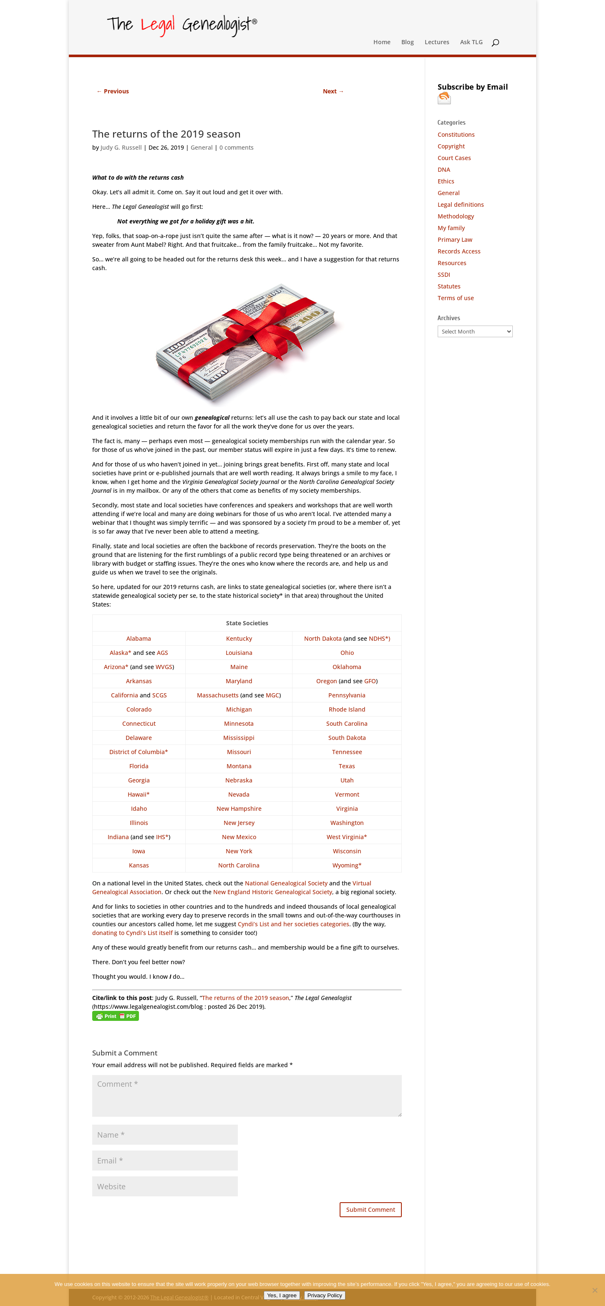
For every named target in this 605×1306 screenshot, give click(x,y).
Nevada (239, 794)
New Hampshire (239, 808)
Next (333, 91)
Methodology (456, 216)
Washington (347, 823)
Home (382, 42)
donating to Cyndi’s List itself (132, 933)
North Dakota (323, 638)
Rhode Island (347, 709)
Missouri (239, 752)
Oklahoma (347, 667)
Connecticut (139, 723)
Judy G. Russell (121, 147)
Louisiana (239, 653)
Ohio (347, 653)
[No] (594, 1290)
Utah (347, 780)
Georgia (139, 780)
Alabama (138, 638)
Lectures (437, 42)
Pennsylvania (347, 695)
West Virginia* (347, 837)
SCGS (159, 695)
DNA (444, 169)
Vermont (347, 794)
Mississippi (239, 738)
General (202, 147)
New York (239, 851)
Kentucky (239, 638)
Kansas (139, 865)
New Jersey (239, 823)
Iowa (138, 851)
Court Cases (454, 158)
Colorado (138, 709)
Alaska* (120, 653)
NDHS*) (379, 638)
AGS (162, 653)
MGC (272, 695)
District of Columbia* (138, 752)
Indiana (118, 837)
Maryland (239, 681)
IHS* (162, 837)
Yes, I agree (282, 1295)
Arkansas (139, 681)
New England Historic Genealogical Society (272, 892)
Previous (112, 91)
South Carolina (347, 723)
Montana (239, 766)
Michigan (239, 709)
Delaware (139, 738)
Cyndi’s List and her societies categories (293, 924)
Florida (139, 766)
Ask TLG (471, 42)
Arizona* (116, 667)
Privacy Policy (325, 1295)
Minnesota (239, 723)
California (124, 695)
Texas (347, 766)
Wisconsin (347, 851)
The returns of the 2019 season (245, 998)
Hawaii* (139, 794)
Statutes (449, 286)
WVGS (164, 667)
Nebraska (238, 780)
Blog (407, 42)
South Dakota (347, 738)
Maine (239, 667)
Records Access (459, 251)
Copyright (451, 146)
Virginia (347, 808)
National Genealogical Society (286, 883)
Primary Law (455, 239)
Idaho (139, 808)
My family (451, 228)
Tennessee (347, 752)
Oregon (326, 681)
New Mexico (239, 837)
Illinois (139, 823)
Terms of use (456, 298)
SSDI (444, 274)
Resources (452, 263)
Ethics (446, 181)
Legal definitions (461, 204)
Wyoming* (347, 865)
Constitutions (456, 134)
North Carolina (239, 865)
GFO (370, 681)
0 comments (236, 147)
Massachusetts (218, 695)
